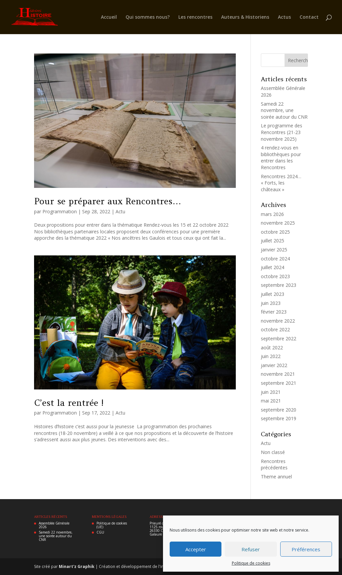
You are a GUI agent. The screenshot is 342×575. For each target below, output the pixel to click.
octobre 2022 (275, 329)
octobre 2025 (275, 232)
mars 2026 (272, 214)
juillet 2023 (272, 294)
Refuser (250, 549)
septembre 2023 (278, 285)
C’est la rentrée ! (69, 402)
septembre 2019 (278, 418)
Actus (284, 17)
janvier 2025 (274, 249)
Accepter (195, 549)
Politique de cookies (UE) (112, 525)
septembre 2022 (278, 338)
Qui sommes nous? (148, 17)
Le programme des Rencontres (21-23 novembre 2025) (281, 132)
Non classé (273, 452)
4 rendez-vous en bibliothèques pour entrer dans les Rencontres (281, 157)
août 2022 (272, 347)
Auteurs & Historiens (245, 17)
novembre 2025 (278, 223)
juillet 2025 (272, 240)
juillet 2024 (272, 267)
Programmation (59, 211)
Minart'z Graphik (77, 566)
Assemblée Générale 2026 (54, 525)
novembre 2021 (278, 374)
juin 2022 (271, 356)
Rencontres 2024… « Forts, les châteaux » (281, 183)
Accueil (109, 17)
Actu (120, 211)
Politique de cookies (251, 563)
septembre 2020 (278, 410)
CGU (100, 532)
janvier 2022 (274, 365)
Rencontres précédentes (274, 464)
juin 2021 (271, 392)
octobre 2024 (275, 258)
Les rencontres (195, 17)
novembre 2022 (278, 321)
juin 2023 (271, 303)
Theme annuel (276, 476)
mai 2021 (271, 400)
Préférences (306, 549)
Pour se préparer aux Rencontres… (107, 201)
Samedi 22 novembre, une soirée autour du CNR (284, 110)
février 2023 (274, 312)
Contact (309, 17)
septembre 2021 (278, 383)
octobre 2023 (275, 276)
